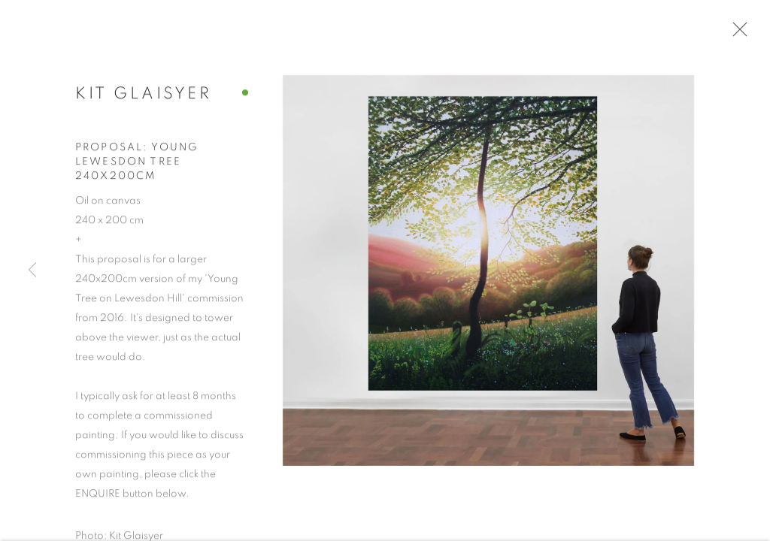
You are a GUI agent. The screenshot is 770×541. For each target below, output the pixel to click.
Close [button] (737, 34)
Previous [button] (32, 270)
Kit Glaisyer (143, 97)
